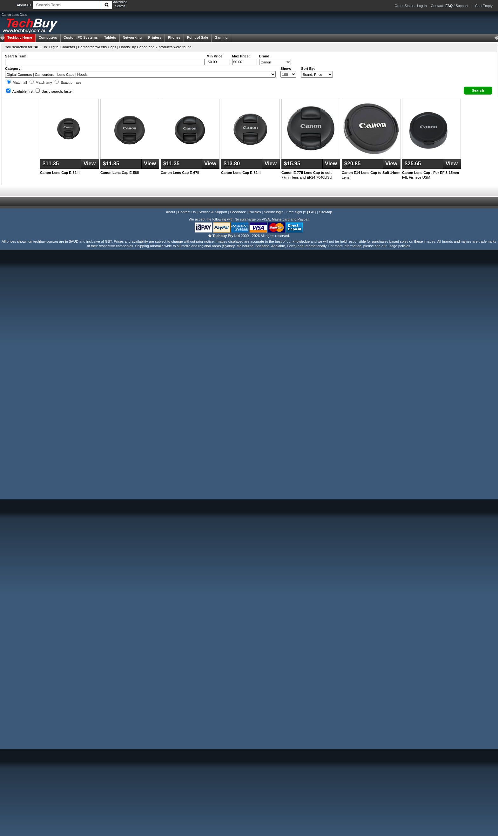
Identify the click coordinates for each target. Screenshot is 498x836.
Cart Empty (484, 6)
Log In (422, 6)
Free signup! (296, 212)
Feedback (238, 212)
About (170, 212)
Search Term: (16, 56)
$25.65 (413, 164)
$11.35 (51, 164)
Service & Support (213, 212)
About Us (24, 5)
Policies (255, 212)
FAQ (312, 212)
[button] (478, 91)
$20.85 (352, 164)
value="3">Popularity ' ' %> (317, 74)
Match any (41, 82)
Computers (47, 37)
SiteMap (325, 212)
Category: (13, 68)
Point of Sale (197, 37)
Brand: (265, 56)
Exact (68, 82)
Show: (285, 68)
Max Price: (241, 56)
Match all (17, 82)
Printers (155, 37)
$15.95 (292, 164)
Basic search (55, 91)
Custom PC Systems (81, 37)
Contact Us (187, 212)
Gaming (221, 37)
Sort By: (308, 68)
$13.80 (232, 164)
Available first (19, 91)
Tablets (110, 37)
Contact (437, 6)
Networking (132, 37)
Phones (174, 37)
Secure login (273, 212)
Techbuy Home (19, 37)
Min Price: (215, 56)
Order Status (404, 6)
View (90, 164)
